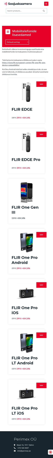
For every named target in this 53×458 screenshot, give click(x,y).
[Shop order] (17, 42)
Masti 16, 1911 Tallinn (24, 445)
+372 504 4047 (21, 448)
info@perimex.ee (22, 451)
